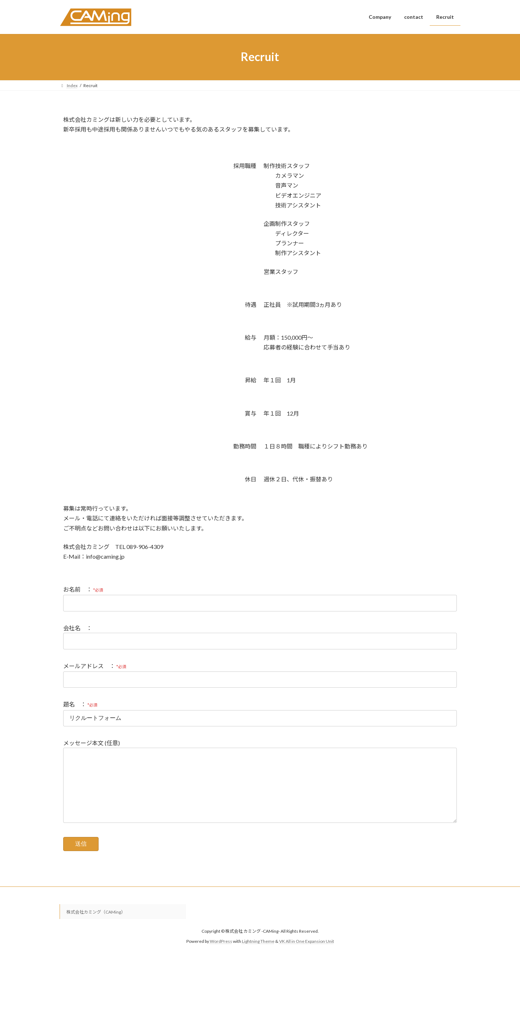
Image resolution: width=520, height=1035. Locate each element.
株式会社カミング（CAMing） (95, 926)
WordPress (221, 956)
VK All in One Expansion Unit (306, 956)
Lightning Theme (258, 956)
